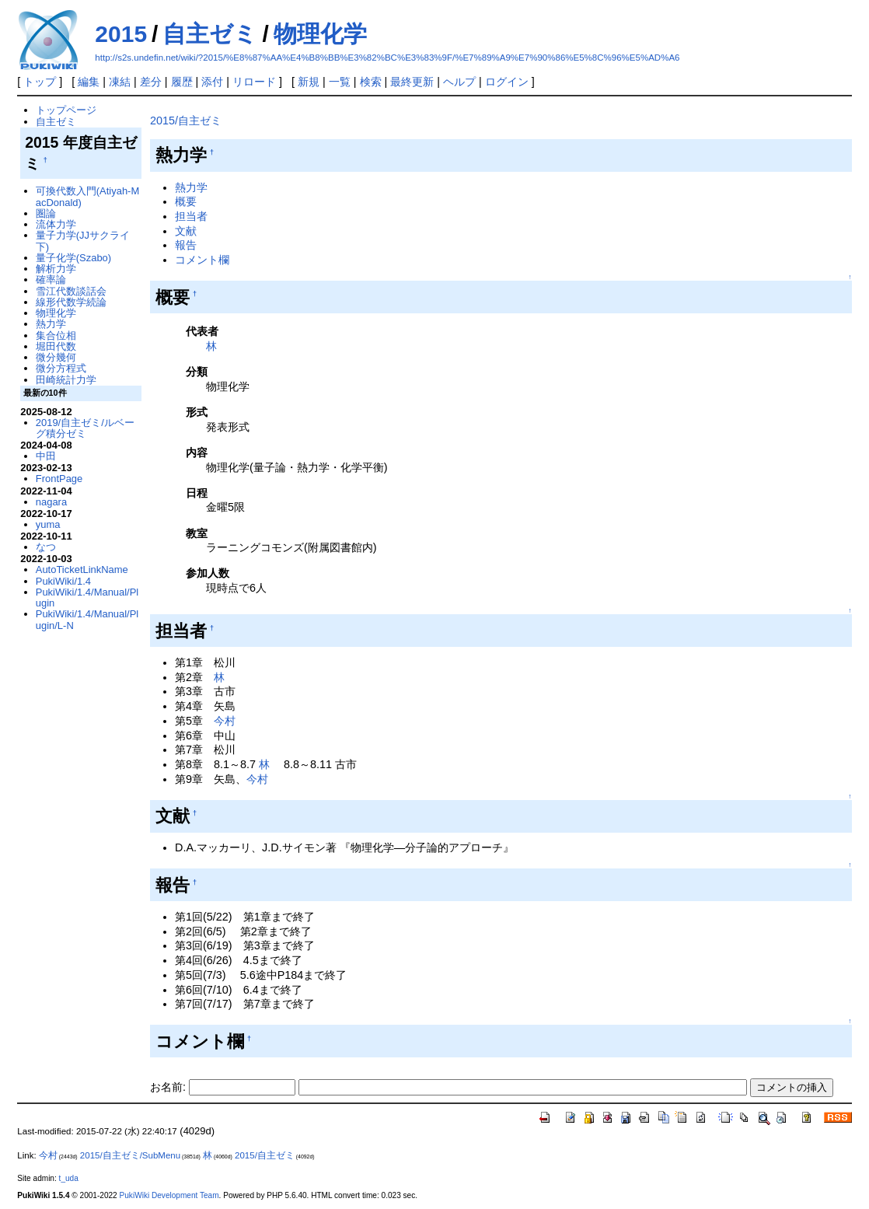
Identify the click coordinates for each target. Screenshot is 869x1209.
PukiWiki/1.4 (63, 581)
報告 (186, 245)
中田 (46, 456)
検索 (371, 81)
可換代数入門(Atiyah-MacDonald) (87, 196)
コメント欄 (202, 259)
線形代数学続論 (71, 302)
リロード (254, 81)
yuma (48, 524)
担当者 (191, 216)
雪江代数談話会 (71, 291)
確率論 (51, 279)
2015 (121, 34)
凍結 (120, 81)
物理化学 (320, 34)
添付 (212, 81)
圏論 (46, 213)
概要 (186, 201)
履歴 (182, 81)
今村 (225, 721)
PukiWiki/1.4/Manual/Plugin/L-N (87, 619)
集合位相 (56, 335)
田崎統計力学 (66, 380)
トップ (39, 81)
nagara (51, 502)
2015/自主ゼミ (186, 120)
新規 (308, 81)
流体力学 (56, 224)
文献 (186, 231)
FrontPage (59, 478)
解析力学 (56, 268)
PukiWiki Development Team (169, 1195)
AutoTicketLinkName (82, 569)
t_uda (69, 1178)
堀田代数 (56, 346)
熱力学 (191, 187)
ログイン (507, 81)
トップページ (66, 110)
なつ (46, 547)
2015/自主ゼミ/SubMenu (130, 1155)
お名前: (169, 1087)
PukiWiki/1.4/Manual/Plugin (87, 597)
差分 (151, 81)
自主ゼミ (209, 34)
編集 (88, 81)
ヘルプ (459, 81)
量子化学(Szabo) (73, 258)
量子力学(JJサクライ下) (83, 240)
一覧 (340, 81)
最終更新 (412, 81)
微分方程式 (61, 368)
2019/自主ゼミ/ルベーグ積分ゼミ (85, 428)
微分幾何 (56, 357)
